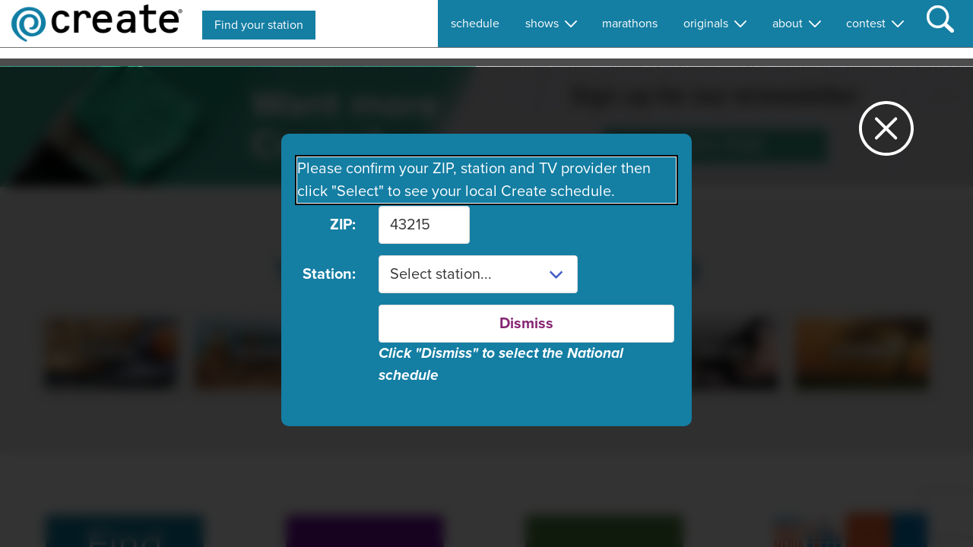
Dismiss (526, 324)
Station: (329, 274)
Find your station (258, 25)
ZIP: (343, 225)
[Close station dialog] (886, 135)
